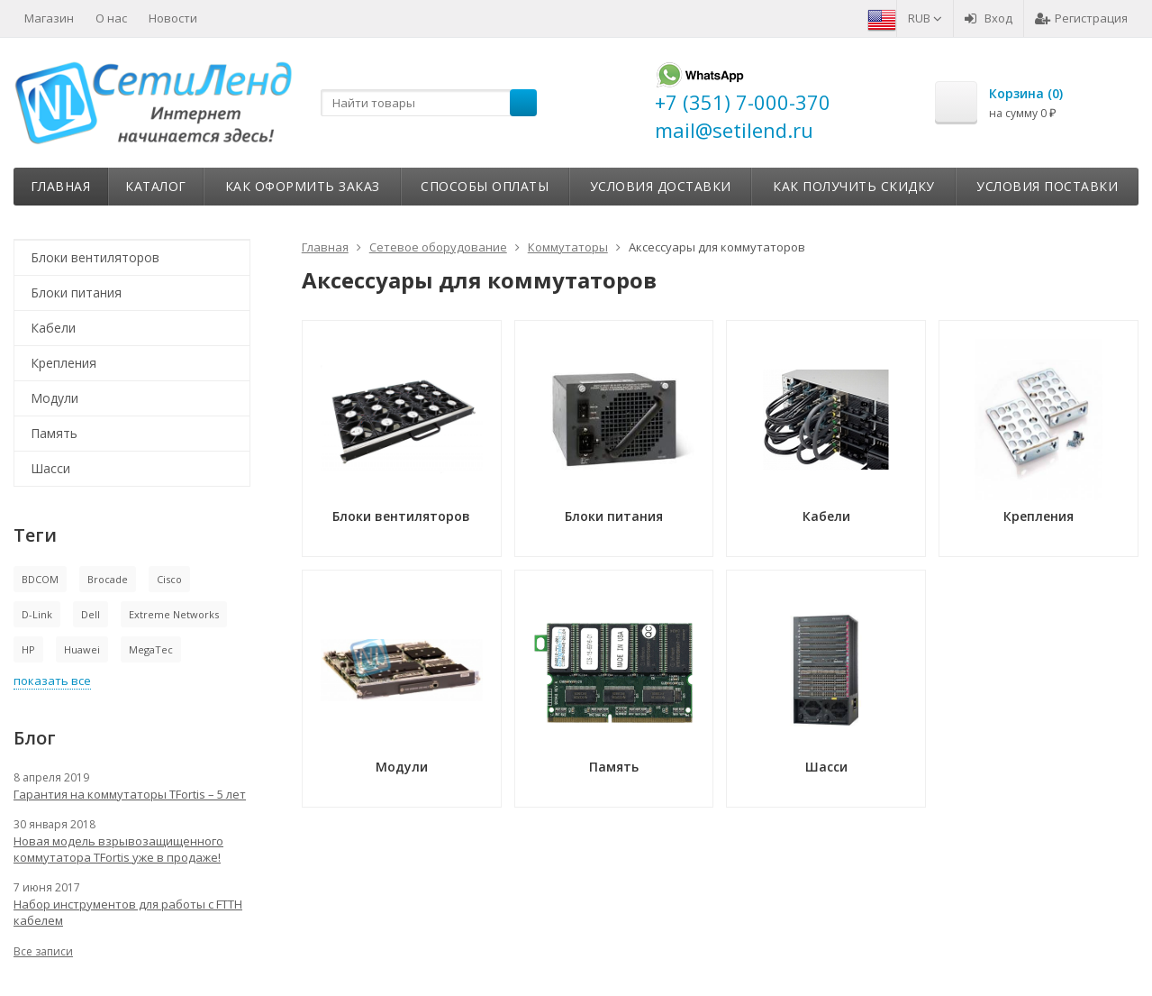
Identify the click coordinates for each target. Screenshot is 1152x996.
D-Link (37, 614)
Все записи (43, 951)
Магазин (49, 18)
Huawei (82, 649)
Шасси (50, 468)
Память (54, 433)
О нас (111, 18)
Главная (61, 186)
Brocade (107, 579)
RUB (925, 18)
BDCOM (40, 579)
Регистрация (1081, 18)
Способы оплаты (485, 186)
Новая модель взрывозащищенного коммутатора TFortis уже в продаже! (118, 849)
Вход (988, 18)
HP (28, 649)
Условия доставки (660, 186)
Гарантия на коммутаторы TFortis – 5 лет (130, 794)
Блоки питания (76, 292)
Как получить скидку (854, 186)
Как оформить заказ (302, 186)
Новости (173, 18)
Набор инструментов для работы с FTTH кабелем (128, 912)
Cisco (169, 579)
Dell (90, 614)
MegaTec (151, 649)
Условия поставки (1047, 186)
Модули (54, 398)
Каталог (155, 186)
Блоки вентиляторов (95, 257)
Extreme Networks (174, 614)
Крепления (63, 362)
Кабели (53, 327)
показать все (52, 680)
